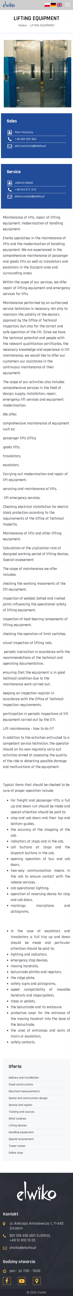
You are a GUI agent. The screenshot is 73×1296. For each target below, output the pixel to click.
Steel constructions (21, 1085)
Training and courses (21, 1112)
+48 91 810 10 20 (22, 1240)
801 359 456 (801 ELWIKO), (30, 1235)
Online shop (16, 1153)
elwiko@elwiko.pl (23, 1247)
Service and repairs (20, 1105)
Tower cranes (17, 1146)
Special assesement (21, 1139)
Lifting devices (18, 1125)
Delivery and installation (24, 1078)
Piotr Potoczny (20, 132)
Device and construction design (28, 1098)
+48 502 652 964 (21, 139)
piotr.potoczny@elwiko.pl (26, 146)
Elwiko (22, 25)
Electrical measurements (24, 1091)
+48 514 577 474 (21, 189)
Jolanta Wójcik (20, 183)
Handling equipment (21, 1132)
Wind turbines (17, 1119)
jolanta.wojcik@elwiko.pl (25, 196)
